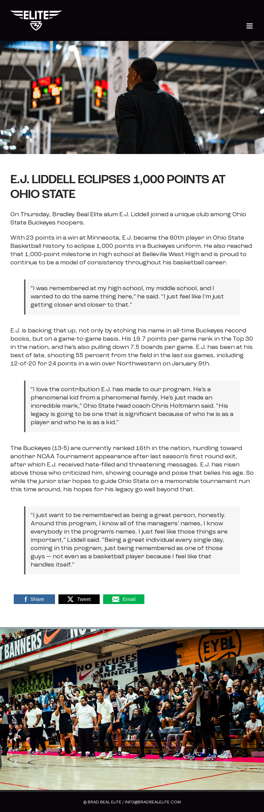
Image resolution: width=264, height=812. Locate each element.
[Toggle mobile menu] (250, 26)
